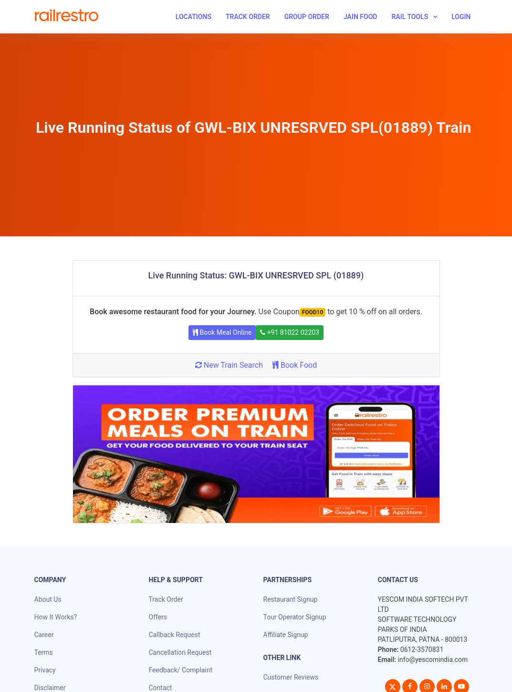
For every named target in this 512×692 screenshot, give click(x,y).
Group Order (306, 17)
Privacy (45, 670)
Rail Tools (409, 17)
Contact (160, 688)
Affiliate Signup (285, 635)
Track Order (248, 17)
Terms (43, 652)
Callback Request (174, 635)
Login (460, 17)
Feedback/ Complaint (180, 670)
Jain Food (360, 17)
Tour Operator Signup (294, 617)
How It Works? (55, 617)
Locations (193, 17)
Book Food (294, 365)
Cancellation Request (180, 652)
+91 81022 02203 (289, 332)
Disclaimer (50, 688)
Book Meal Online (222, 332)
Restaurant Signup (290, 599)
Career (44, 635)
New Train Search (229, 365)
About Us (48, 599)
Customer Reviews (291, 677)
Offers (158, 617)
